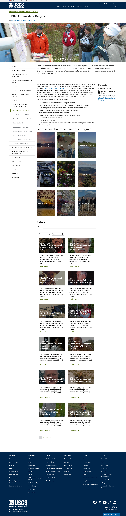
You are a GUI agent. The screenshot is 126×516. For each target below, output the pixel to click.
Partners (15, 178)
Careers (66, 471)
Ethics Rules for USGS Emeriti (22, 119)
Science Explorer (14, 459)
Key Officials (86, 468)
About (86, 6)
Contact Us (67, 474)
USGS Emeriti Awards (19, 135)
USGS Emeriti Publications (21, 127)
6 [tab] (68, 59)
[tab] (40, 227)
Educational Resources (16, 486)
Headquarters (68, 459)
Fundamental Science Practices (19, 75)
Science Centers (14, 471)
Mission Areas (13, 462)
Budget (85, 474)
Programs (12, 465)
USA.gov (103, 483)
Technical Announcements (54, 468)
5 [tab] (65, 59)
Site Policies (104, 465)
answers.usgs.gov (111, 510)
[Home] (16, 8)
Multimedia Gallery (33, 468)
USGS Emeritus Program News (22, 131)
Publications (16, 161)
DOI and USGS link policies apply (106, 475)
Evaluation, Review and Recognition (20, 152)
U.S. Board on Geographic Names (35, 479)
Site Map (103, 471)
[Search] (115, 6)
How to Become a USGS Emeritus (23, 115)
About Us (85, 459)
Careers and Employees (90, 478)
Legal (103, 456)
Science (57, 6)
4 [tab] (63, 59)
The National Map (33, 483)
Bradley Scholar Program (20, 143)
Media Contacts (50, 478)
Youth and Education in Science (20, 95)
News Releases (50, 462)
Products (66, 6)
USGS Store (31, 489)
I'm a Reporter (50, 481)
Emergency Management (90, 484)
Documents (16, 165)
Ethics (14, 86)
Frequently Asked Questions (107, 4)
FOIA (102, 462)
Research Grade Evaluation (22, 147)
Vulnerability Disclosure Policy (108, 487)
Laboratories (13, 478)
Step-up (14, 101)
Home (14, 66)
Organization (86, 465)
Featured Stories (51, 459)
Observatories (13, 474)
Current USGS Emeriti (19, 123)
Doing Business (87, 481)
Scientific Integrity (19, 70)
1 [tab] (55, 59)
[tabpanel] (63, 42)
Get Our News (50, 474)
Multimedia (16, 157)
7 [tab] (70, 59)
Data (29, 459)
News (72, 6)
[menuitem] (58, 5)
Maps (29, 462)
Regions (11, 468)
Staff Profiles (68, 465)
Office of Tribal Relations (21, 90)
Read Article (44, 266)
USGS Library (32, 486)
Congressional (87, 471)
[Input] (106, 6)
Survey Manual (87, 462)
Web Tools (31, 471)
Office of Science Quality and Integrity (23, 11)
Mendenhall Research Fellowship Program (20, 106)
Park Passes (31, 492)
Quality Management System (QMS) (22, 81)
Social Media (68, 468)
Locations (67, 462)
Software (30, 474)
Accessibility (105, 459)
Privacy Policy (105, 468)
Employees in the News (53, 471)
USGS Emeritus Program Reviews (23, 139)
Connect (79, 6)
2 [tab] (58, 59)
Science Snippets (51, 465)
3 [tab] (60, 59)
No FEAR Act (105, 480)
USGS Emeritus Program (20, 111)
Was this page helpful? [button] (111, 514)
